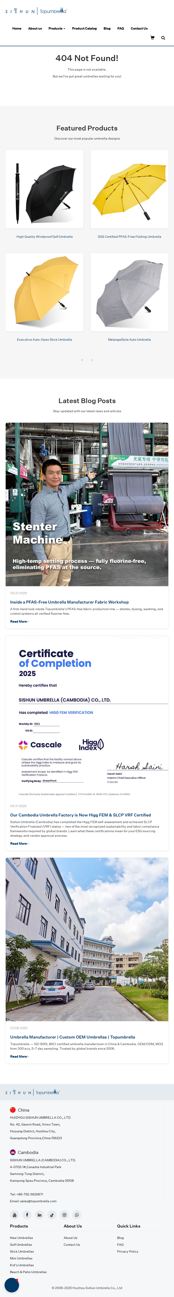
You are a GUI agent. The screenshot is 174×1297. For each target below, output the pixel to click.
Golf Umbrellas (21, 1244)
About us (35, 28)
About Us (70, 1238)
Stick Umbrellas (22, 1251)
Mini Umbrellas (21, 1258)
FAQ (120, 28)
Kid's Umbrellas (22, 1265)
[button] (82, 360)
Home (16, 28)
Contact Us (139, 28)
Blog (107, 28)
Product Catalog (84, 28)
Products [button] (56, 28)
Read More (19, 621)
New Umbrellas (21, 1238)
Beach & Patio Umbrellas (28, 1272)
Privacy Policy (127, 1251)
